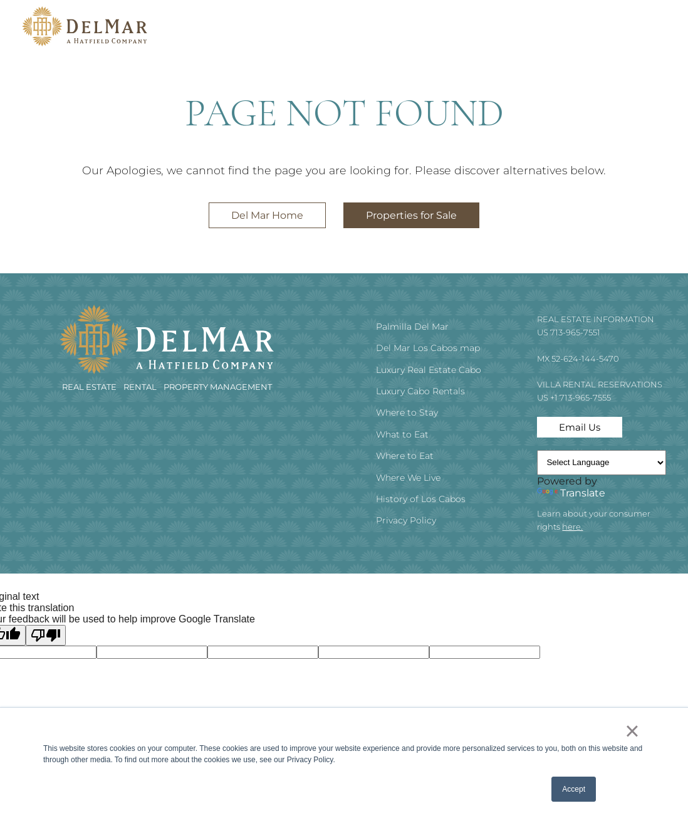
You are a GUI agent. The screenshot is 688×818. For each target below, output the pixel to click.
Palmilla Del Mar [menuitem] (412, 326)
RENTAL (141, 387)
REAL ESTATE (90, 387)
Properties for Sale (411, 215)
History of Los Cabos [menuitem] (421, 499)
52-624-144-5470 (585, 359)
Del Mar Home (267, 215)
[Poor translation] (46, 635)
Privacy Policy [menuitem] (406, 520)
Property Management (218, 387)
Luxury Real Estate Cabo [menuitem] (428, 369)
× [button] (632, 731)
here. (572, 527)
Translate (571, 493)
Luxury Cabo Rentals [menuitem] (420, 391)
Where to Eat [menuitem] (405, 455)
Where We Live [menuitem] (408, 477)
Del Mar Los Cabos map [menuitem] (428, 348)
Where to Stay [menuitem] (407, 412)
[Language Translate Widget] (601, 462)
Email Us (579, 427)
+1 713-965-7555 (580, 397)
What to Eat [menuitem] (402, 434)
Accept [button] (573, 789)
